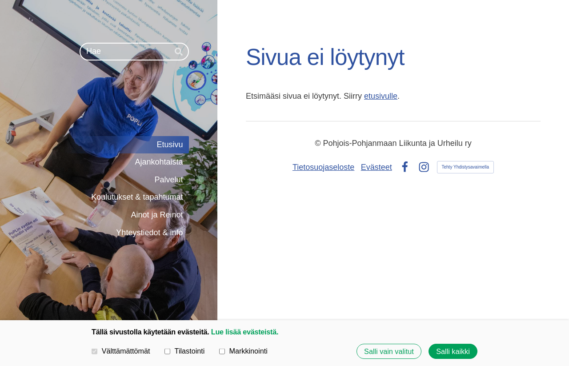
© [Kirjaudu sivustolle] (319, 143)
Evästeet (376, 167)
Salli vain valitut (389, 351)
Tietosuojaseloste (323, 167)
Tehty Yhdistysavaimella (465, 167)
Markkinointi (243, 351)
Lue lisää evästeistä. (244, 332)
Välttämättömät (121, 351)
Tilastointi (184, 351)
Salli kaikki (453, 351)
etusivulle (380, 96)
